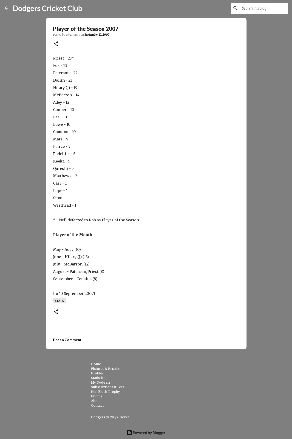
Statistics (98, 378)
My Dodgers (101, 382)
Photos (96, 396)
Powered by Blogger (146, 432)
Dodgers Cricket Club (47, 8)
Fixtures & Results (105, 369)
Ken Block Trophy (105, 392)
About (96, 401)
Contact (97, 405)
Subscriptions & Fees (107, 387)
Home (96, 364)
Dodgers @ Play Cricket (110, 417)
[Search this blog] (264, 8)
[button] (56, 44)
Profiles (97, 373)
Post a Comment (67, 339)
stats (59, 300)
